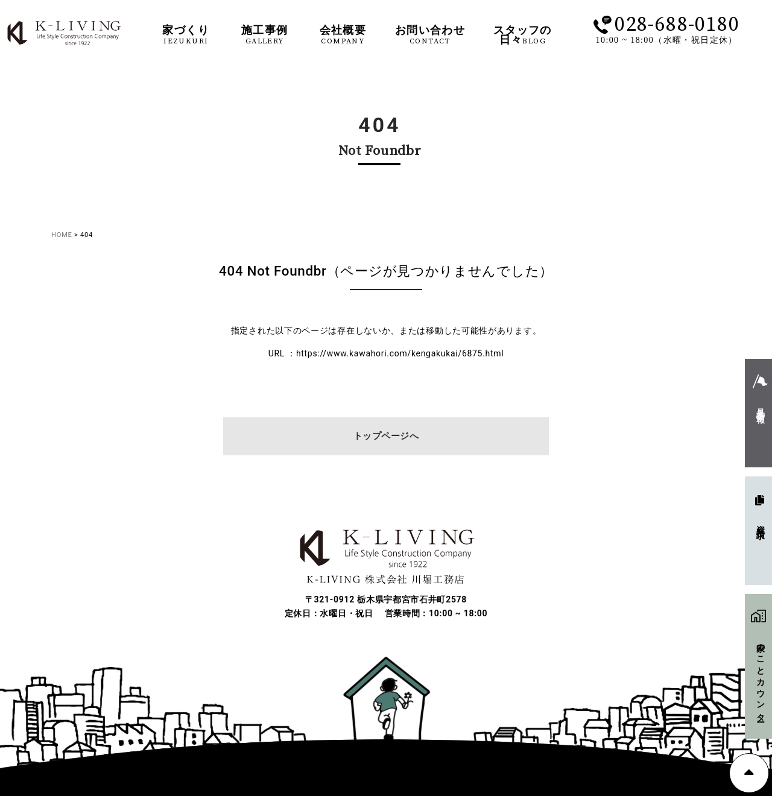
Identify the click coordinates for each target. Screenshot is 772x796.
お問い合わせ (430, 35)
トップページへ (386, 436)
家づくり (185, 35)
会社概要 (343, 35)
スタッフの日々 (522, 35)
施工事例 (264, 35)
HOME (61, 235)
